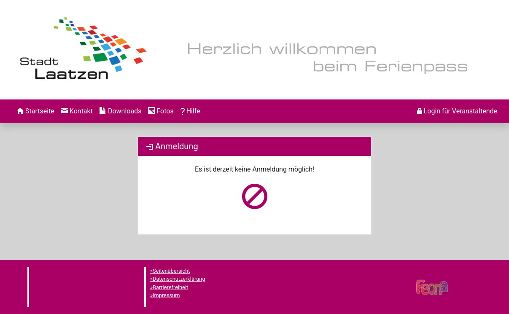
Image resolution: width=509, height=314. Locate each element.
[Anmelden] (457, 111)
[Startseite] (35, 111)
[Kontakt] (77, 111)
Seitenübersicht (171, 271)
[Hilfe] (161, 111)
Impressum (166, 295)
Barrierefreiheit (170, 287)
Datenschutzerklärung (179, 279)
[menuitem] (35, 111)
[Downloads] (120, 111)
